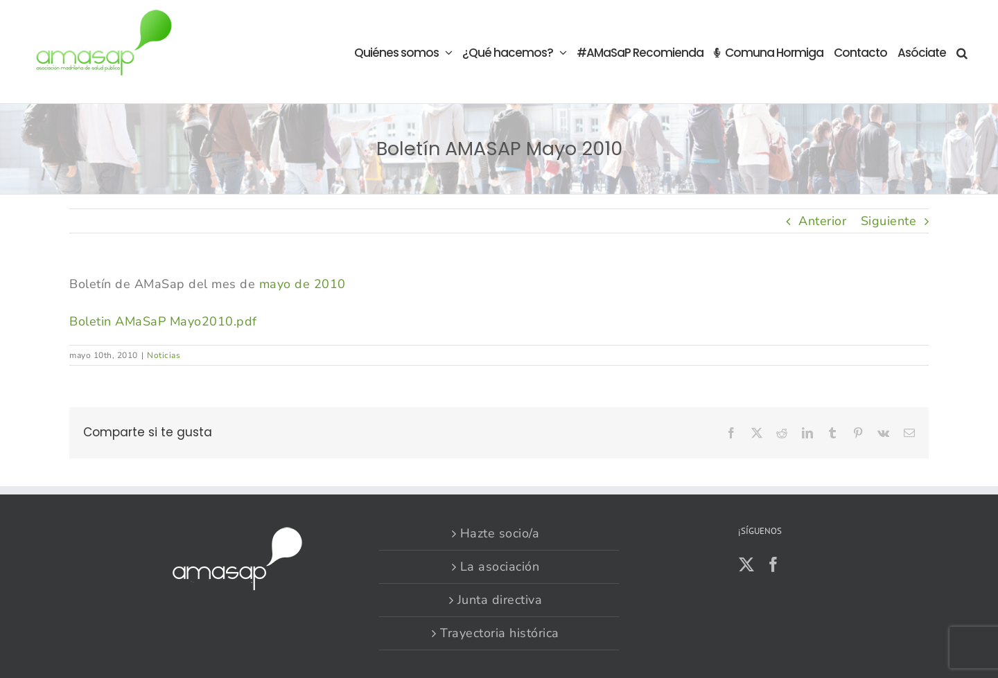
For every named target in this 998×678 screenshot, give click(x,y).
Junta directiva (500, 599)
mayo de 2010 (302, 284)
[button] (961, 51)
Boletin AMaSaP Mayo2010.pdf (163, 321)
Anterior (822, 221)
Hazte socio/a (500, 533)
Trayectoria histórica (499, 633)
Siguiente (889, 221)
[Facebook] (774, 564)
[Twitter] (747, 564)
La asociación (500, 566)
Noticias (163, 355)
